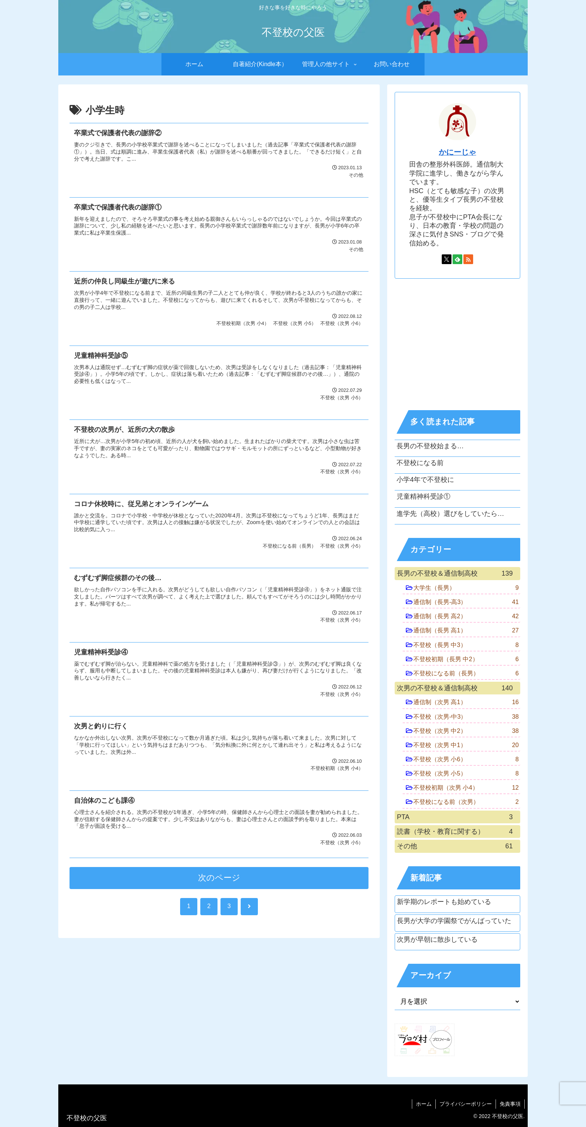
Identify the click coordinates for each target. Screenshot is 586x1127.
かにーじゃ (457, 152)
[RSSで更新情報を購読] (468, 259)
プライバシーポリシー (466, 1104)
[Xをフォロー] (446, 259)
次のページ (219, 877)
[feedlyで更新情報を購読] (457, 259)
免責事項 (510, 1104)
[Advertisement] (457, 344)
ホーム (424, 1104)
